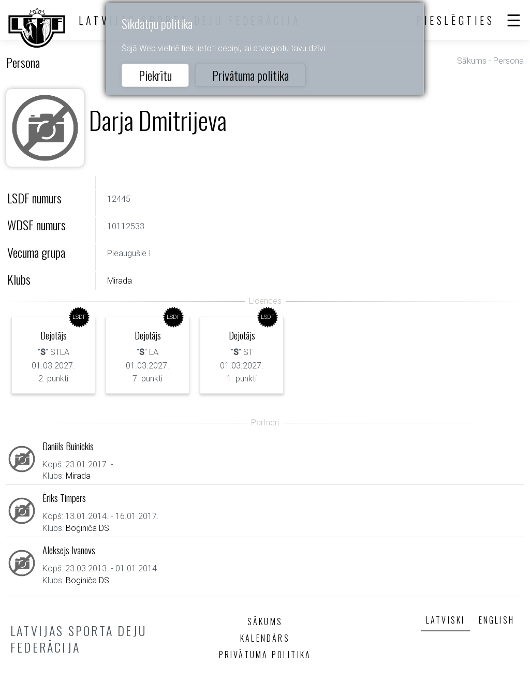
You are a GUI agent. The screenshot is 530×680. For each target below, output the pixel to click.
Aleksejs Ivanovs (68, 550)
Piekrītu (155, 75)
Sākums (472, 61)
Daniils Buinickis (68, 446)
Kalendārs (265, 638)
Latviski (445, 620)
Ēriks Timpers (64, 498)
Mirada (119, 281)
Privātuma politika (250, 75)
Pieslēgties (455, 20)
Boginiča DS (87, 528)
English (496, 620)
